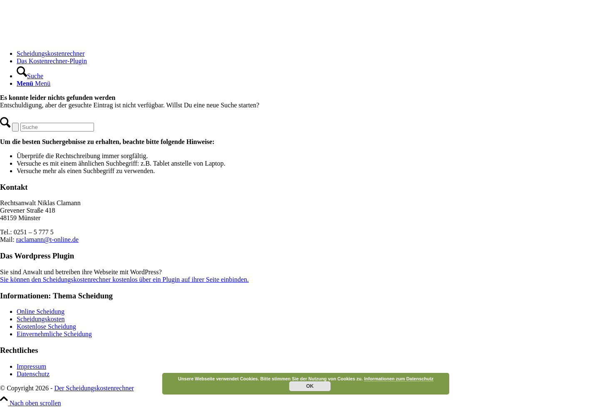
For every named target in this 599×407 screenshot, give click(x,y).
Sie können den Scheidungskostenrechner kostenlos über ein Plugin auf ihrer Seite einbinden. (124, 279)
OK (310, 386)
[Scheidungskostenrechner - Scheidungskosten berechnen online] (62, 39)
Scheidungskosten (41, 319)
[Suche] (30, 75)
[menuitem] (308, 53)
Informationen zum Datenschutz (398, 378)
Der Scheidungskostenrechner (94, 388)
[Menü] (33, 83)
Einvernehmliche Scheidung (54, 334)
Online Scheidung (40, 311)
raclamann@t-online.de (47, 239)
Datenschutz (33, 373)
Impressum (31, 366)
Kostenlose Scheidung (46, 326)
